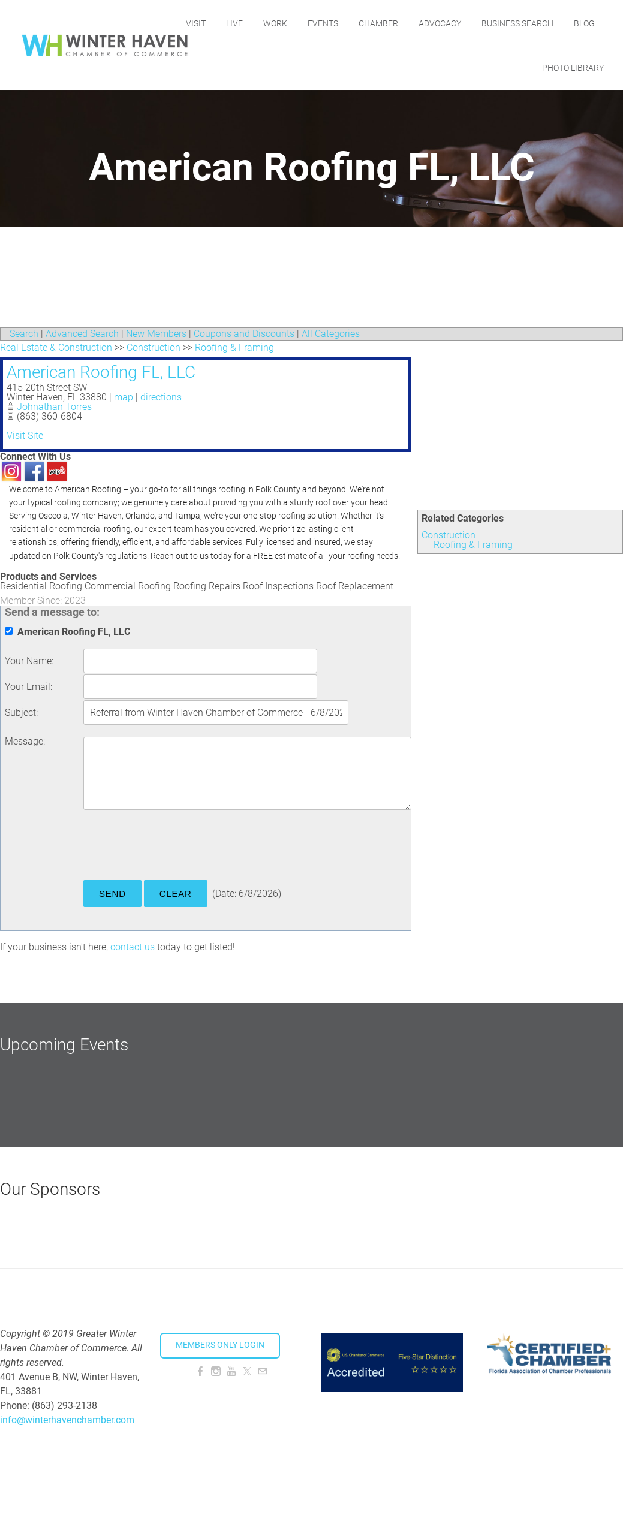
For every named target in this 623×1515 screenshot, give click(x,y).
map (123, 397)
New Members (156, 333)
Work (317, 22)
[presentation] (174, 847)
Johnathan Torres (54, 406)
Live (275, 22)
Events (364, 22)
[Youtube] (231, 1371)
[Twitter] (247, 1371)
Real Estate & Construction (56, 347)
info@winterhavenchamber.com (67, 1420)
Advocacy (481, 22)
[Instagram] (216, 1371)
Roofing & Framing (473, 544)
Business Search (559, 22)
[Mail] (262, 1371)
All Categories (331, 333)
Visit (237, 22)
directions (161, 397)
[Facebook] (200, 1371)
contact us (132, 947)
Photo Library (573, 66)
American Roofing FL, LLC (101, 372)
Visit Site (25, 435)
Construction (448, 535)
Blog (511, 66)
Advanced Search (82, 333)
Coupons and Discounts (244, 333)
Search (24, 333)
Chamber (420, 22)
